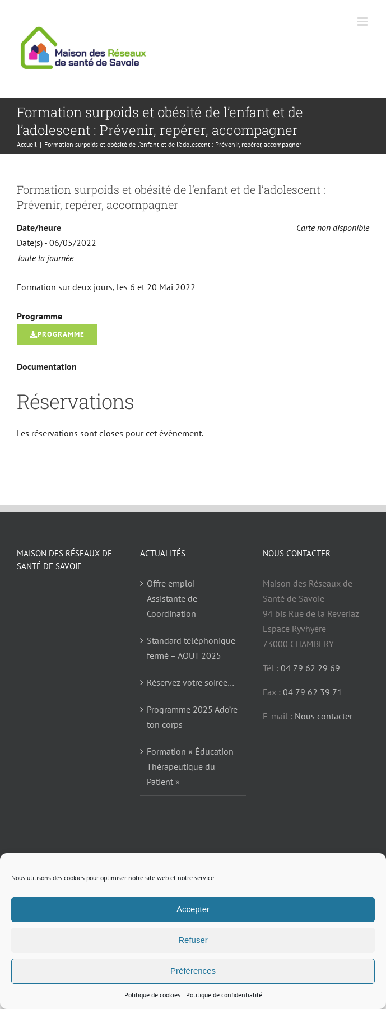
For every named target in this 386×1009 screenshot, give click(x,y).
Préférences (193, 970)
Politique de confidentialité (224, 995)
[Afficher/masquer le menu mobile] (363, 21)
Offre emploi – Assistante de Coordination (174, 598)
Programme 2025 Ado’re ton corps (192, 717)
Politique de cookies (152, 995)
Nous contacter (323, 716)
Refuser (193, 940)
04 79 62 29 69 (310, 667)
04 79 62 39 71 (312, 692)
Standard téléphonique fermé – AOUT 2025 (191, 648)
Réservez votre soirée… (190, 682)
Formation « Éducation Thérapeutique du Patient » (190, 766)
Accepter (193, 909)
